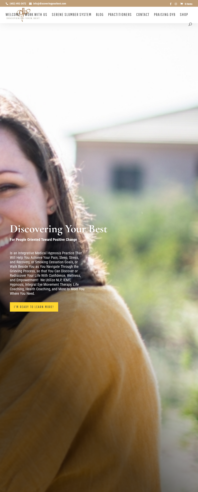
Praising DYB (164, 15)
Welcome (13, 15)
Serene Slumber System (72, 15)
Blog (100, 15)
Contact (143, 15)
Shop (184, 15)
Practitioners (120, 15)
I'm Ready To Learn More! (34, 307)
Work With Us (36, 15)
